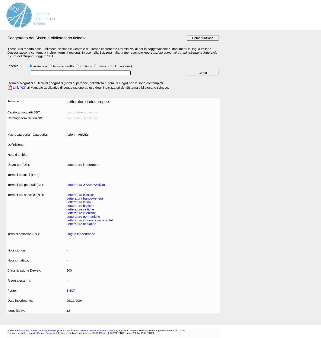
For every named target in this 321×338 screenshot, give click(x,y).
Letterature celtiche (80, 209)
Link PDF (19, 87)
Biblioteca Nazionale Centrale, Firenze (35, 330)
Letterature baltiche (80, 205)
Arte (89, 185)
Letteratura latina (78, 202)
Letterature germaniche (83, 216)
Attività (100, 185)
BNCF (70, 290)
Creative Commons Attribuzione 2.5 (98, 330)
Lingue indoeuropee (80, 234)
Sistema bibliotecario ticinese (75, 333)
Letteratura (74, 185)
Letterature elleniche (81, 213)
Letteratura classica (80, 195)
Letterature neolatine (81, 224)
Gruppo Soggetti (46, 333)
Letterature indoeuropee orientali (89, 220)
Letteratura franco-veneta (84, 198)
